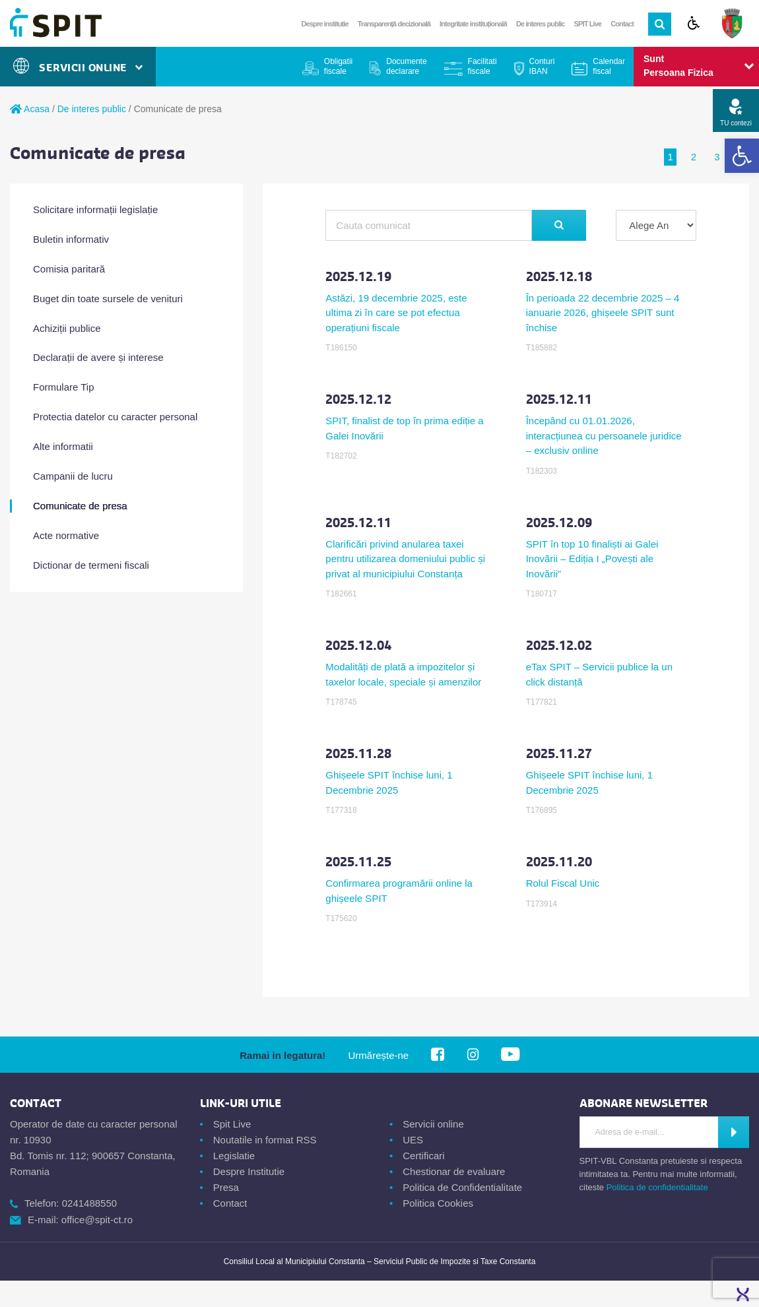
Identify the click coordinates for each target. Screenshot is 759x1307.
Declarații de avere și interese (98, 357)
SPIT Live (588, 24)
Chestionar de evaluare (454, 1171)
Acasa (30, 109)
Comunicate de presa (80, 505)
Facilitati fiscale (482, 66)
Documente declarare (406, 66)
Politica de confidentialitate (657, 1187)
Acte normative (66, 535)
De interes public (540, 24)
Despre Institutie (248, 1171)
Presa (226, 1187)
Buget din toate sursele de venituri (108, 298)
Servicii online (433, 1124)
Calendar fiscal (609, 66)
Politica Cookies (438, 1203)
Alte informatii (63, 446)
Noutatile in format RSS (265, 1139)
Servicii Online (78, 67)
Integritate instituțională (473, 24)
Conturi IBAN (542, 66)
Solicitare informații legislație (95, 209)
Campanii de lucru (73, 476)
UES (413, 1139)
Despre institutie (325, 24)
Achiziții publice (67, 328)
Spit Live (232, 1124)
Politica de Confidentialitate (462, 1187)
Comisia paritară (69, 268)
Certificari (423, 1155)
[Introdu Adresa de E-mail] (649, 1132)
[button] (742, 156)
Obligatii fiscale (338, 66)
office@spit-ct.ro (97, 1219)
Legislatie (234, 1155)
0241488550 (89, 1203)
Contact (622, 24)
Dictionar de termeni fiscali (91, 565)
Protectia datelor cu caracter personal (115, 416)
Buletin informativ (71, 239)
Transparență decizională (394, 24)
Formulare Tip (63, 387)
